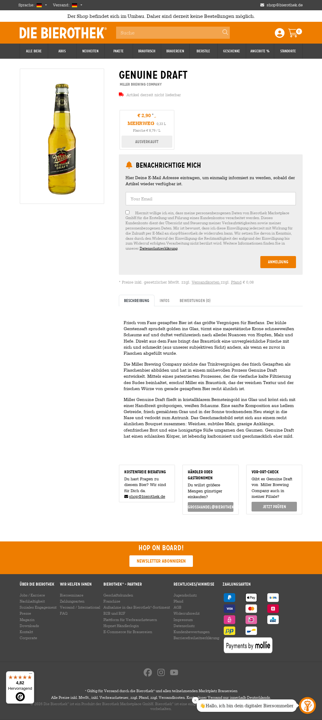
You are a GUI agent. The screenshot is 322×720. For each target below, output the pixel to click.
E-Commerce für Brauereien (127, 632)
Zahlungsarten (72, 601)
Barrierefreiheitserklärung (196, 638)
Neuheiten (90, 51)
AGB (177, 607)
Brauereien (175, 51)
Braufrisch (146, 51)
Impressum (183, 619)
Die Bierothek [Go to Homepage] (63, 33)
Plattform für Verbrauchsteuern (130, 619)
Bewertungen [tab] (195, 300)
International (89, 607)
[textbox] (210, 198)
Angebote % (259, 51)
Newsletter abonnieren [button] (161, 561)
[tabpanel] (211, 383)
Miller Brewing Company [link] (140, 84)
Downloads (29, 625)
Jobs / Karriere (32, 595)
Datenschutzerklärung (158, 248)
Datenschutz (184, 625)
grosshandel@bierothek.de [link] (210, 507)
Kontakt (26, 632)
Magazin (27, 619)
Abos (62, 51)
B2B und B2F (114, 613)
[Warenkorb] (297, 35)
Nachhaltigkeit (32, 601)
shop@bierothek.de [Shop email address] (285, 5)
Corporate (28, 638)
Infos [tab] (164, 300)
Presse (25, 613)
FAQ (63, 613)
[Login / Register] (280, 35)
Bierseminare (71, 595)
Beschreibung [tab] (136, 300)
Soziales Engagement (38, 607)
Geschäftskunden (118, 595)
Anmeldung (278, 261)
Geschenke (231, 51)
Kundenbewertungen (192, 632)
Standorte (288, 51)
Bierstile (203, 51)
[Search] (222, 33)
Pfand (236, 282)
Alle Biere (34, 51)
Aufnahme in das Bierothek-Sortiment (136, 607)
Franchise (111, 601)
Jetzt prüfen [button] (274, 506)
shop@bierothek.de (147, 496)
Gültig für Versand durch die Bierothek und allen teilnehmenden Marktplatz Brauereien (161, 691)
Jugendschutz (185, 595)
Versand (67, 607)
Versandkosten (206, 282)
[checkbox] (210, 230)
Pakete (118, 51)
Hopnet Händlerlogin (121, 625)
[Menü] (30, 675)
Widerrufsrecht (187, 613)
